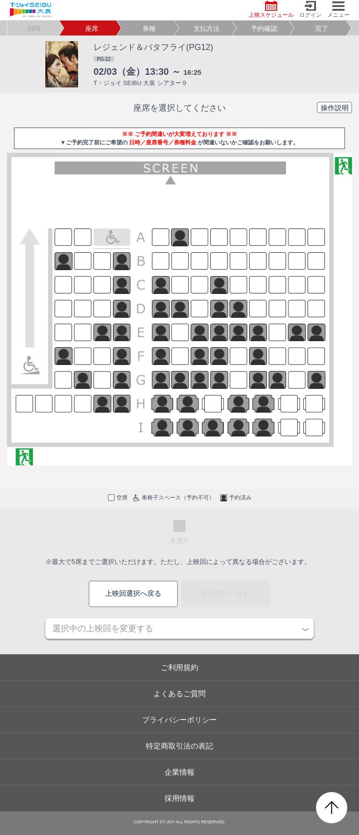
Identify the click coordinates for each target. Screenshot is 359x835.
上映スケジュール (271, 9)
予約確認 (264, 28)
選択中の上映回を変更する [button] (102, 628)
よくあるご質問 (179, 694)
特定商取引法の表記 (179, 746)
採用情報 (179, 798)
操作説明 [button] (335, 108)
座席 (91, 28)
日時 (34, 28)
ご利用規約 (179, 667)
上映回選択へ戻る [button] (133, 593)
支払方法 (207, 28)
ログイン (310, 9)
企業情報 (179, 772)
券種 (149, 28)
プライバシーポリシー (179, 720)
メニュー (338, 9)
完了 (321, 28)
